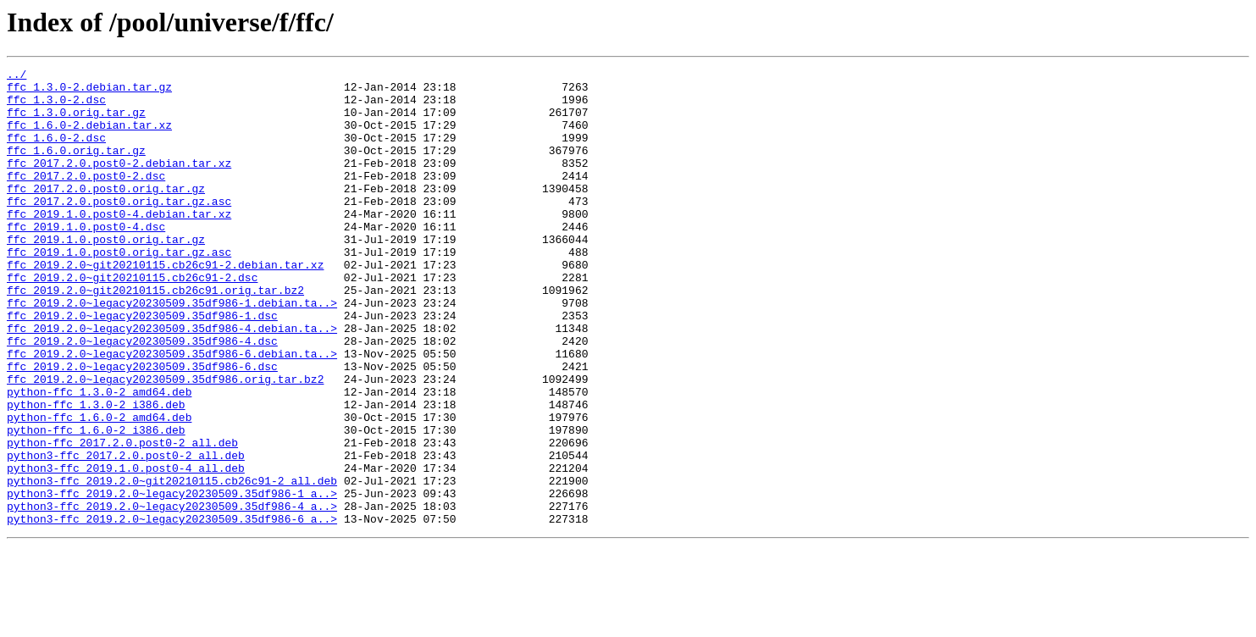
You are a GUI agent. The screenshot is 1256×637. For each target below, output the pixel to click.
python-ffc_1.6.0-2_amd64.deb (99, 488)
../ (16, 76)
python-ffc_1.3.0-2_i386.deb (96, 472)
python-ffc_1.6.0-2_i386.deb (96, 503)
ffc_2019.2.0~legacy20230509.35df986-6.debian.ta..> (172, 411)
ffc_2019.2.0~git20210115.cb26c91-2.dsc (132, 320)
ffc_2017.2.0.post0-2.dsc (86, 198)
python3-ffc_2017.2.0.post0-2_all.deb (126, 533)
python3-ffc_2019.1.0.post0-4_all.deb (126, 549)
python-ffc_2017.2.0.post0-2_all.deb (122, 518)
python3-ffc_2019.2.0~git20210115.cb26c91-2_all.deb (172, 564)
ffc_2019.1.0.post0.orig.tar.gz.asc (119, 289)
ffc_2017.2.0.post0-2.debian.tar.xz (119, 183)
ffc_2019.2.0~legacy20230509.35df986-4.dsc (142, 396)
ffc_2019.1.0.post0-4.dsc (86, 259)
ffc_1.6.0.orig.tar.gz (76, 167)
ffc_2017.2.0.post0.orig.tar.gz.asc (119, 228)
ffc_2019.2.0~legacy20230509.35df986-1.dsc (142, 366)
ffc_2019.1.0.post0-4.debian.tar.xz (119, 244)
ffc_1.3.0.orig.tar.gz (76, 122)
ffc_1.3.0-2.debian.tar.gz (89, 91)
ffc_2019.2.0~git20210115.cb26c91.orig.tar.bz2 (155, 335)
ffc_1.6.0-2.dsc (56, 152)
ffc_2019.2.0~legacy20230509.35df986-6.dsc (142, 427)
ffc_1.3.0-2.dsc (56, 106)
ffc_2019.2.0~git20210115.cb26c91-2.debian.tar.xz (165, 305)
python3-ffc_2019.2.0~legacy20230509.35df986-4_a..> (172, 594)
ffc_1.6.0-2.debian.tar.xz (89, 137)
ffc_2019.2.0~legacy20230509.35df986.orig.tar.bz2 (165, 442)
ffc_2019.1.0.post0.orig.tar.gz (106, 274)
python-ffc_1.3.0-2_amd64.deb (99, 457)
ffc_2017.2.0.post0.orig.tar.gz (106, 213)
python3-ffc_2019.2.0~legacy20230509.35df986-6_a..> (172, 610)
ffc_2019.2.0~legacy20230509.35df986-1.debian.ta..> (172, 350)
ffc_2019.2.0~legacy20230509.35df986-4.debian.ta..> (172, 381)
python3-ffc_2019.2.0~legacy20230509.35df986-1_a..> (172, 579)
